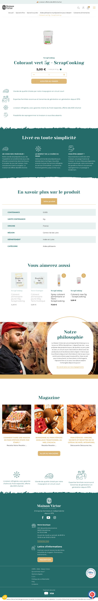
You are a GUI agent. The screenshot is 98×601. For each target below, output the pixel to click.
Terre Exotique (37, 291)
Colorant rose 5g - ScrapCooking (79, 295)
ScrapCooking (49, 58)
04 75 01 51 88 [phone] (42, 532)
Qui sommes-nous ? (38, 571)
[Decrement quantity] (34, 75)
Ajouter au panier (49, 81)
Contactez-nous (43, 541)
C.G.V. (33, 576)
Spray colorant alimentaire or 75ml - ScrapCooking (58, 297)
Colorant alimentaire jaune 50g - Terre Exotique (38, 297)
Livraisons (35, 584)
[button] (4, 597)
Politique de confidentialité (40, 579)
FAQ (33, 581)
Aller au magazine (49, 453)
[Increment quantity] (64, 74)
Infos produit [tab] (49, 201)
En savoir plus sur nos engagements (70, 367)
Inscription (45, 560)
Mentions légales (37, 574)
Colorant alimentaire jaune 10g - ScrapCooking (18, 297)
